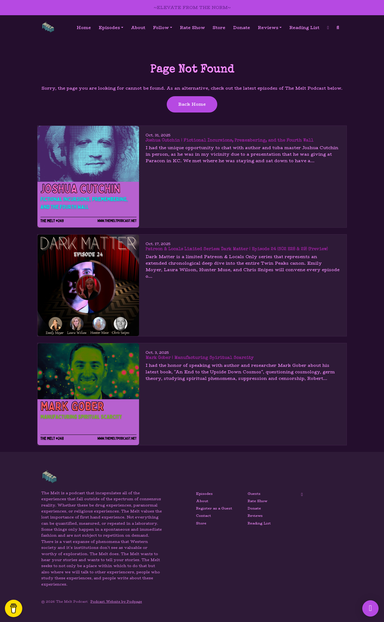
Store (219, 27)
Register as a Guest (214, 508)
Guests (254, 493)
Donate (241, 27)
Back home (192, 104)
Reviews (268, 27)
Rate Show (192, 27)
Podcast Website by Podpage (116, 601)
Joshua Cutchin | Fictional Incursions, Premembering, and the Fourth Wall (229, 141)
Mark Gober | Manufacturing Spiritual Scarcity (199, 358)
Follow (161, 27)
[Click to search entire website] (338, 27)
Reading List (304, 27)
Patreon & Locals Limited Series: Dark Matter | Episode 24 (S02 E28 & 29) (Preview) (237, 249)
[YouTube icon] (302, 494)
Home (84, 27)
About (138, 27)
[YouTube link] (328, 27)
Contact (203, 515)
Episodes (109, 27)
